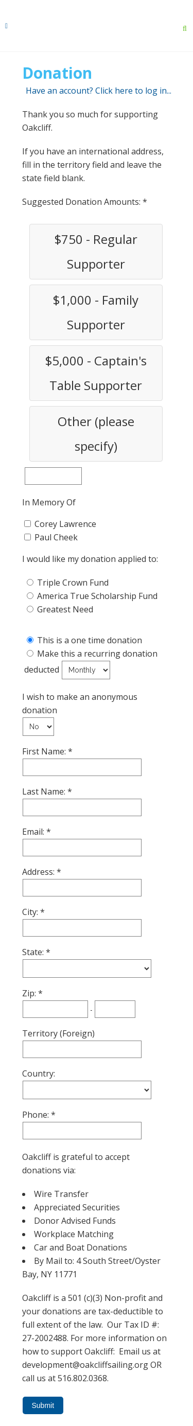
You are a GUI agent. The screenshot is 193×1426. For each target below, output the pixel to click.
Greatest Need (65, 609)
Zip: (30, 993)
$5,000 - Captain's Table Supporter (96, 373)
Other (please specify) (96, 433)
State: (34, 952)
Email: (34, 831)
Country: (38, 1073)
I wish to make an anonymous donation (79, 703)
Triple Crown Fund (73, 582)
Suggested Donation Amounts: (82, 201)
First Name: (45, 751)
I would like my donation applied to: (90, 559)
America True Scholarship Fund (97, 596)
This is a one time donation (89, 640)
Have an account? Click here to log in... (98, 90)
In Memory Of (49, 502)
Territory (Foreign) (58, 1033)
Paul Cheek (56, 537)
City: (31, 912)
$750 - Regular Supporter (96, 251)
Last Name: (44, 791)
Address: (39, 871)
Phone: (36, 1114)
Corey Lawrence (65, 524)
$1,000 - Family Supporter (95, 312)
